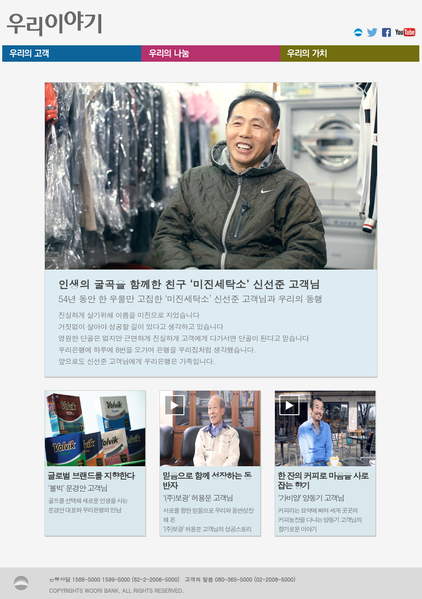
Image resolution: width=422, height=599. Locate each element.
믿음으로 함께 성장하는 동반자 (206, 480)
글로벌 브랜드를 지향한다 (90, 475)
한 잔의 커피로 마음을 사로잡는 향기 (322, 480)
